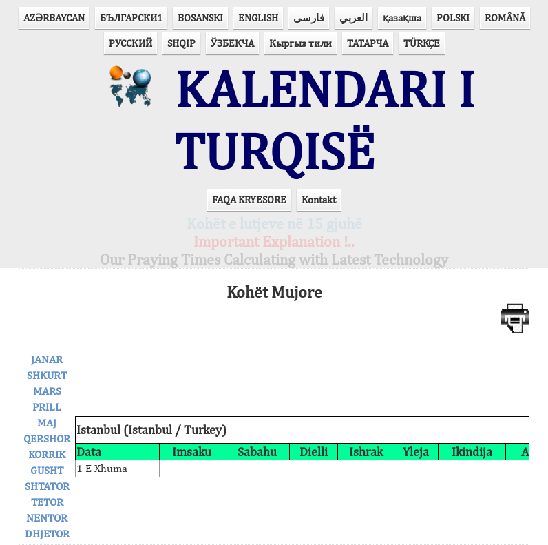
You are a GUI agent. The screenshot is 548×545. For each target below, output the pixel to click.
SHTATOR (47, 486)
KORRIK (46, 454)
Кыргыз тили (300, 43)
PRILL (46, 406)
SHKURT (47, 375)
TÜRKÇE (421, 43)
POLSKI (453, 17)
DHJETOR (47, 533)
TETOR (47, 501)
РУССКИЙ (130, 43)
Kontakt (319, 199)
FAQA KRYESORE (249, 199)
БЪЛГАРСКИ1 (131, 17)
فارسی (308, 17)
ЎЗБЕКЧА (232, 43)
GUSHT (46, 470)
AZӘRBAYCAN (54, 17)
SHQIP (181, 43)
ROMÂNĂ (505, 17)
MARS (47, 391)
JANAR (47, 359)
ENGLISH (258, 17)
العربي (353, 17)
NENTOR (46, 517)
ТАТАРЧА (367, 43)
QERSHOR (46, 438)
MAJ (46, 422)
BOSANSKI (200, 17)
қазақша (402, 17)
